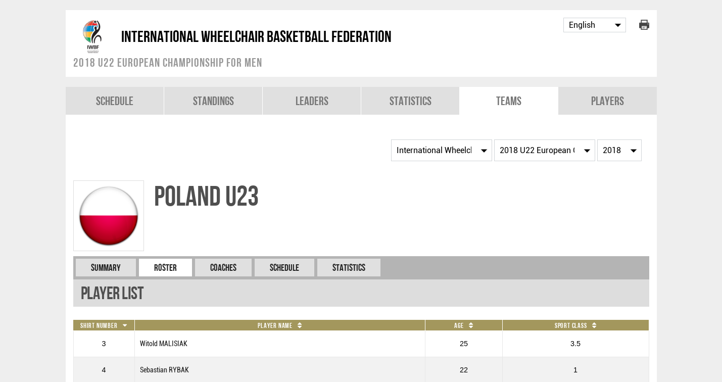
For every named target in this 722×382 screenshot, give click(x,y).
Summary (106, 267)
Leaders (312, 101)
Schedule (114, 101)
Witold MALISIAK (163, 344)
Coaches (223, 267)
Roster (165, 267)
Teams (508, 101)
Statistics (410, 101)
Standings (213, 101)
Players (607, 101)
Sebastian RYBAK (164, 370)
